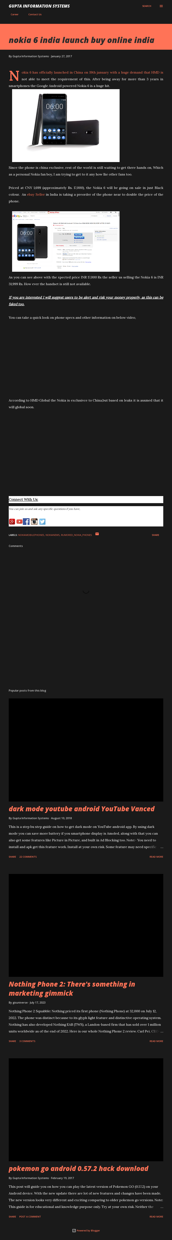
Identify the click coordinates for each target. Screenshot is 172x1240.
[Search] (146, 6)
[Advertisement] (86, 659)
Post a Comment (30, 1216)
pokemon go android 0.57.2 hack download (78, 1168)
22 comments (28, 856)
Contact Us (32, 14)
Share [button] (155, 535)
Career (12, 14)
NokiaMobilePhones (31, 535)
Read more (156, 856)
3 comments (27, 1041)
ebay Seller (36, 194)
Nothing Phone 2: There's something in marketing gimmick (72, 988)
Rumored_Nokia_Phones (76, 535)
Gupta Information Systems (39, 6)
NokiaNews (53, 535)
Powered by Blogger (86, 1230)
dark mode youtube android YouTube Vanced (82, 808)
